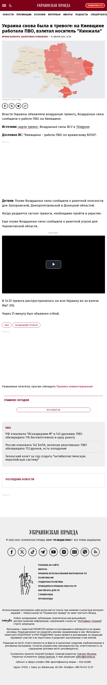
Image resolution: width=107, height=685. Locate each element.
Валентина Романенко (35, 36)
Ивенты (68, 14)
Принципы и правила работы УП (57, 586)
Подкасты (81, 14)
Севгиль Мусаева (86, 653)
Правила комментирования (74, 386)
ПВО (7, 325)
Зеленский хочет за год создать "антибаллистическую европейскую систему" (45, 458)
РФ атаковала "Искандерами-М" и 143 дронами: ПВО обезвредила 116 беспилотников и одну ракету (43, 435)
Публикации (23, 14)
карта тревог (27, 127)
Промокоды (45, 598)
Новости (8, 14)
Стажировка (45, 594)
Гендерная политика (50, 582)
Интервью (54, 14)
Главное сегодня (16, 400)
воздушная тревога (26, 325)
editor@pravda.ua (85, 656)
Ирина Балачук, (11, 36)
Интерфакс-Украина (89, 621)
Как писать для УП (49, 590)
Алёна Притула (46, 656)
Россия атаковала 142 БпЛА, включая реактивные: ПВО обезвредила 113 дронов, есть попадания (46, 446)
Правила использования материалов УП (62, 573)
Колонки (39, 14)
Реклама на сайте (48, 565)
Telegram (83, 127)
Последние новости (20, 479)
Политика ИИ (46, 577)
